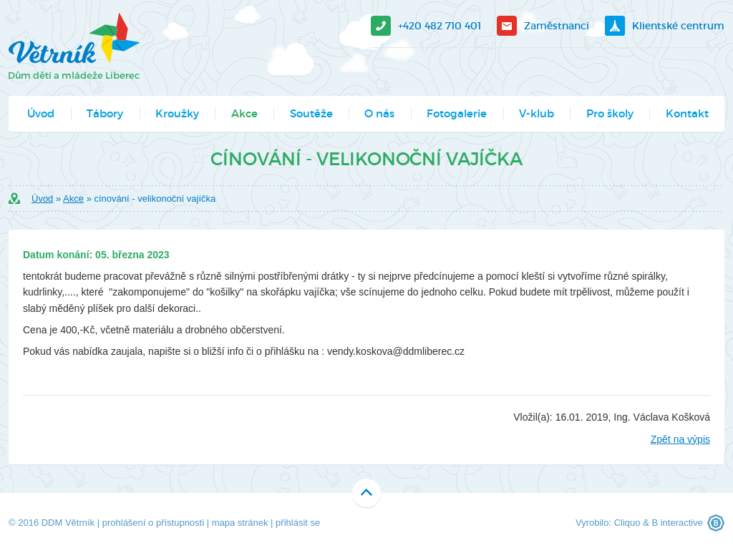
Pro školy (610, 113)
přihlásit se (298, 522)
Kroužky (177, 113)
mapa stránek (240, 522)
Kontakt (687, 113)
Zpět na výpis (680, 439)
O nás (379, 113)
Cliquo (627, 522)
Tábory (105, 113)
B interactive (677, 522)
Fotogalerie (457, 113)
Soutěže (311, 113)
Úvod (40, 113)
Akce (244, 113)
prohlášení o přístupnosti (153, 522)
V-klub (536, 113)
